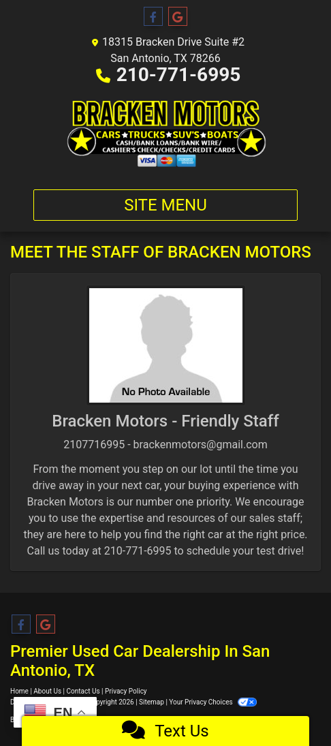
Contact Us (83, 691)
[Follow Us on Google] (177, 17)
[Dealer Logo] (165, 133)
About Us (47, 691)
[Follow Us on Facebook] (153, 17)
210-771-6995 (178, 74)
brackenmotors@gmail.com (200, 444)
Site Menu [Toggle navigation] (165, 205)
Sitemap (151, 702)
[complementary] (290, 705)
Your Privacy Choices (213, 702)
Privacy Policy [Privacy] (126, 691)
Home (19, 691)
